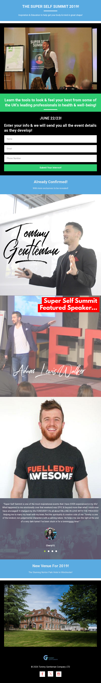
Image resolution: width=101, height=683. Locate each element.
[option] (50, 524)
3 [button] (52, 551)
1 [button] (45, 551)
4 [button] (56, 551)
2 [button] (48, 551)
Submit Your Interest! (50, 167)
